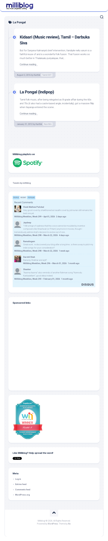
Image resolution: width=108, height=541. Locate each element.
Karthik (37, 75)
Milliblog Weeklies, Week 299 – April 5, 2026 (34, 216)
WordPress (53, 524)
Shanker (27, 269)
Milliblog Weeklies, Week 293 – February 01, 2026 (37, 279)
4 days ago (64, 235)
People (16, 197)
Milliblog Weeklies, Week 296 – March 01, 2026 (45, 263)
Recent (23, 197)
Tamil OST (46, 75)
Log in (18, 479)
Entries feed (20, 484)
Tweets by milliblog (22, 183)
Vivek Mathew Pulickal (33, 207)
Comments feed (22, 489)
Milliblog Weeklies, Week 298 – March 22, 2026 (36, 235)
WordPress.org (22, 495)
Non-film (48, 124)
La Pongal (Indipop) (38, 92)
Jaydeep (27, 222)
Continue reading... (29, 64)
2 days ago (61, 216)
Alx (69, 524)
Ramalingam (29, 241)
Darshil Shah (29, 257)
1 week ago (64, 251)
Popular (31, 197)
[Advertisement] (30, 367)
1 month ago (73, 263)
